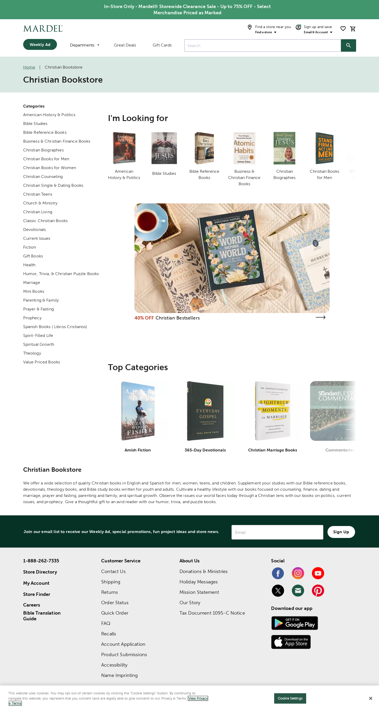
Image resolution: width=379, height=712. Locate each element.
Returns (109, 592)
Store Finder (36, 594)
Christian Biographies (43, 150)
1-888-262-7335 (41, 560)
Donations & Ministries (203, 571)
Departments (84, 45)
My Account (36, 583)
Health (29, 265)
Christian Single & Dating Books (53, 185)
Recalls (108, 633)
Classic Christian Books (45, 220)
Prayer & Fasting (38, 309)
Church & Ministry (40, 203)
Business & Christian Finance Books (57, 141)
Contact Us (113, 571)
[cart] (353, 29)
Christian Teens (37, 194)
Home (29, 67)
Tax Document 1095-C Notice (212, 613)
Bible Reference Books (45, 132)
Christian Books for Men (46, 159)
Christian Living (37, 212)
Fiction (29, 247)
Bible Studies (35, 123)
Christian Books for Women (49, 167)
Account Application (123, 644)
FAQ (105, 623)
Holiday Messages (198, 581)
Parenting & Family (41, 300)
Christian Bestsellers (178, 318)
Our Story (189, 602)
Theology (32, 353)
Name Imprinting (119, 675)
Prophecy (32, 318)
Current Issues (36, 238)
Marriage (31, 282)
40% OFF (144, 318)
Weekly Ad (40, 44)
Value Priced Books (41, 362)
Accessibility (114, 665)
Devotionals (34, 229)
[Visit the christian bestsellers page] (320, 317)
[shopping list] (343, 29)
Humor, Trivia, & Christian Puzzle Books (61, 273)
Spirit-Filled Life (38, 335)
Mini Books (33, 291)
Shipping (110, 581)
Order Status (115, 602)
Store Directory (40, 572)
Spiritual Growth (38, 344)
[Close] (370, 698)
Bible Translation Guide (42, 616)
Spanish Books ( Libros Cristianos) (55, 326)
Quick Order (114, 613)
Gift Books (33, 256)
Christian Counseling (43, 176)
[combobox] (262, 45)
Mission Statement (199, 592)
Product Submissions (124, 654)
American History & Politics (49, 114)
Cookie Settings (290, 698)
